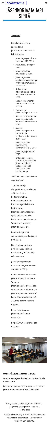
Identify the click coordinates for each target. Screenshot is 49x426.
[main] (24, 14)
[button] (2, 3)
